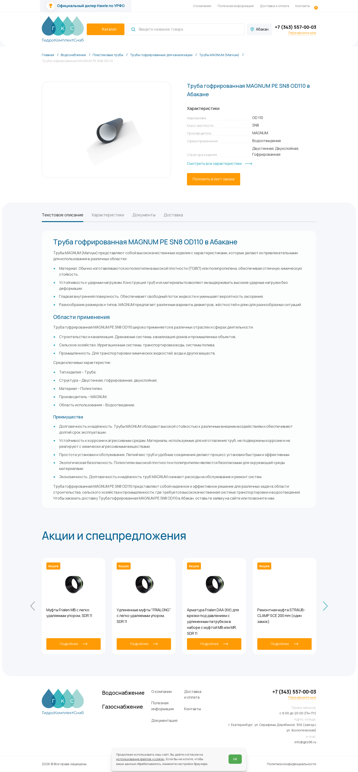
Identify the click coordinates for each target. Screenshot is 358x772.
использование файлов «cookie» (140, 759)
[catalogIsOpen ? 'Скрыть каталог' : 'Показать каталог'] (105, 29)
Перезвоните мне (302, 33)
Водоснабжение (123, 692)
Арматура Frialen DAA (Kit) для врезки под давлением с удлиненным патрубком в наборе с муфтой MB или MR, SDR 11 (213, 621)
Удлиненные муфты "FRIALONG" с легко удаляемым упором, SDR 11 (144, 615)
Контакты (302, 6)
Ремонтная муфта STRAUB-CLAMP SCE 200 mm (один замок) (281, 615)
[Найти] (133, 29)
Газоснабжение (122, 706)
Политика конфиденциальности (291, 764)
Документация (164, 720)
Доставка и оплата (274, 6)
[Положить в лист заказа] (213, 179)
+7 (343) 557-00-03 (295, 27)
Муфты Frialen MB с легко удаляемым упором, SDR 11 (69, 612)
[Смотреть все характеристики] (219, 164)
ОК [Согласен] (235, 759)
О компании (202, 6)
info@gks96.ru (305, 742)
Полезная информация (236, 6)
